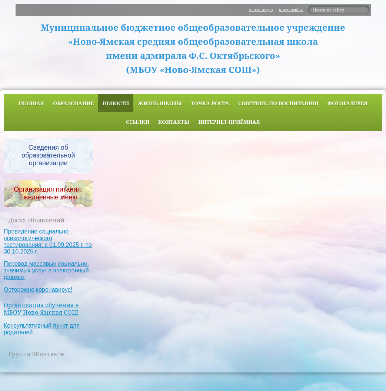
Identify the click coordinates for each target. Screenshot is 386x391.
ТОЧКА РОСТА (210, 103)
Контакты (173, 121)
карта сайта (291, 9)
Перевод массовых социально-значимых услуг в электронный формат (46, 270)
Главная (31, 103)
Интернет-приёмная (229, 121)
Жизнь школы (160, 103)
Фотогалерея (347, 103)
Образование (73, 103)
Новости (116, 103)
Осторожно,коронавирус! (38, 289)
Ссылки (137, 121)
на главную (261, 9)
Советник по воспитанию (278, 103)
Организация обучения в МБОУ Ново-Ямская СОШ (41, 309)
